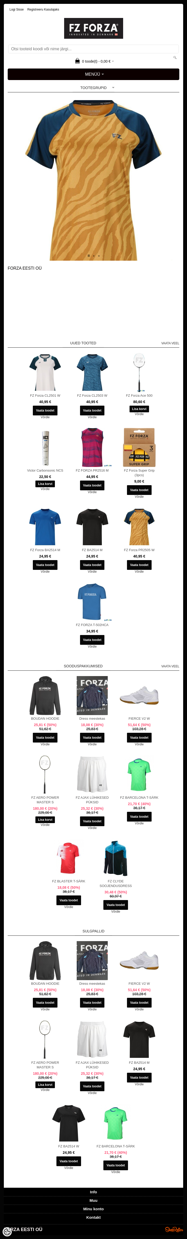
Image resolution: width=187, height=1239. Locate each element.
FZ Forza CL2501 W (45, 395)
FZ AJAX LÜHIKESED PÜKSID (92, 800)
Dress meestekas (92, 718)
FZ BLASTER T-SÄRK (68, 881)
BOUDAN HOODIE (45, 718)
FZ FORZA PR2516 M (92, 470)
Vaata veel (170, 343)
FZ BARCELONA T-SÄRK (139, 797)
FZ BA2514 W (68, 1146)
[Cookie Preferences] (7, 1231)
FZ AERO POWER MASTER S (45, 800)
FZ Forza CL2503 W (92, 395)
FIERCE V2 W (139, 718)
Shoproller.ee (174, 1229)
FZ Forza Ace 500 (139, 395)
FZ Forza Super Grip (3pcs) (139, 473)
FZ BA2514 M (92, 550)
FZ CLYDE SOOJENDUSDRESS (116, 883)
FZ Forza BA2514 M (45, 550)
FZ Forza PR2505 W (139, 550)
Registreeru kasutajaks (43, 9)
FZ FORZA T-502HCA (92, 625)
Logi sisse (16, 9)
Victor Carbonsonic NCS (45, 470)
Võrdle (45, 417)
